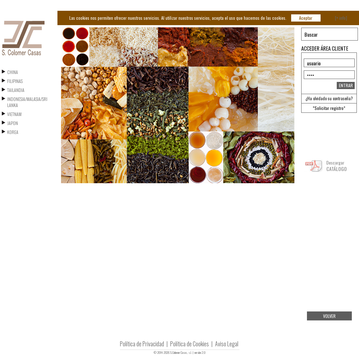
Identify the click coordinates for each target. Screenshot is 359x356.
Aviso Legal (226, 343)
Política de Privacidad (142, 343)
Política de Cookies (189, 343)
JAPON (12, 123)
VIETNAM (14, 114)
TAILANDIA (15, 90)
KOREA (12, 132)
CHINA (12, 72)
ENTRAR (346, 85)
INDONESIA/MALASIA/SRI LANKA (27, 102)
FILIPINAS (15, 81)
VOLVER (329, 316)
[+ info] (341, 18)
